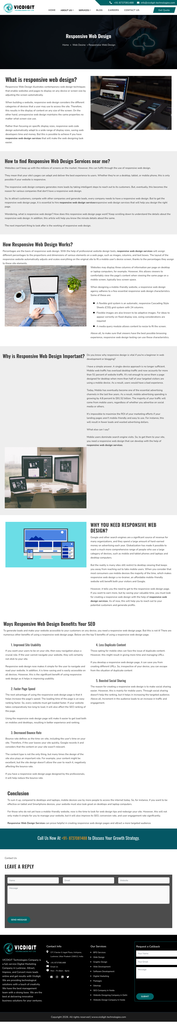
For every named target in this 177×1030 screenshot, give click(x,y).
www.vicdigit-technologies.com (109, 1017)
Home (53, 10)
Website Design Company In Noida (109, 1000)
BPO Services (99, 952)
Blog (101, 10)
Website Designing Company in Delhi (110, 995)
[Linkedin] (62, 977)
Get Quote (164, 10)
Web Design (99, 957)
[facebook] (51, 977)
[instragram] (57, 977)
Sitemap (97, 985)
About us (67, 10)
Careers (115, 10)
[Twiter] (68, 977)
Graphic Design (100, 962)
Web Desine (79, 45)
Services (85, 10)
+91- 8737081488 (74, 837)
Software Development (103, 971)
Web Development (101, 966)
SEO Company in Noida (103, 990)
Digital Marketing (101, 976)
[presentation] (28, 911)
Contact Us (133, 10)
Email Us (54, 966)
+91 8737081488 (124, 2)
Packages (97, 981)
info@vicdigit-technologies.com (158, 2)
